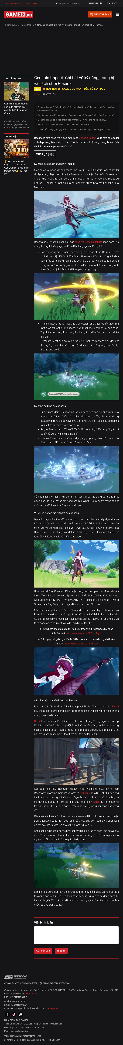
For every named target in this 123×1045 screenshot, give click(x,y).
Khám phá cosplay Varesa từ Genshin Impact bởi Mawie (63, 124)
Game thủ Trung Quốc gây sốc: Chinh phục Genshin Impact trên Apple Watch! (73, 129)
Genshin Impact (87, 137)
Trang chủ (10, 25)
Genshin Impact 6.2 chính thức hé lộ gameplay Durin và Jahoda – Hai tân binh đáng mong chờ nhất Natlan (76, 108)
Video (35, 3)
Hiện (51, 154)
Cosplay (25, 3)
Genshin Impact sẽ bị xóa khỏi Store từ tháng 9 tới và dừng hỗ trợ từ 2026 (71, 120)
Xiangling (85, 793)
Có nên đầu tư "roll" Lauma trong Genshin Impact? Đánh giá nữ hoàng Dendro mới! (76, 115)
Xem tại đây (32, 993)
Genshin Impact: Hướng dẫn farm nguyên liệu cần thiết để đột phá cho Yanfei (16, 124)
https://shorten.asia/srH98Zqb (81, 643)
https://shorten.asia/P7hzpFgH (83, 633)
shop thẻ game (100, 14)
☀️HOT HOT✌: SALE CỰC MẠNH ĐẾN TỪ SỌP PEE (74, 88)
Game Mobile (27, 25)
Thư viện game (11, 3)
